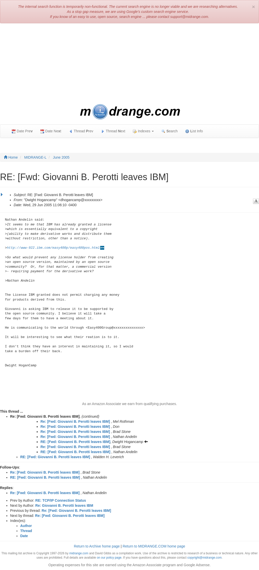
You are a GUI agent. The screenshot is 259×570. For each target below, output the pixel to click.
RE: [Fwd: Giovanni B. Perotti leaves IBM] (75, 442)
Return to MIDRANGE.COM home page (154, 546)
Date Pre (22, 131)
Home (11, 157)
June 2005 (61, 157)
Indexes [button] (143, 131)
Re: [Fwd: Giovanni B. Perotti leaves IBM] (75, 421)
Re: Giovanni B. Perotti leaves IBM (64, 505)
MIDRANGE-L (35, 157)
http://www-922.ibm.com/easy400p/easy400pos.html (53, 248)
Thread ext (113, 131)
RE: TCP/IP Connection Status (60, 500)
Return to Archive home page (97, 546)
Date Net (50, 131)
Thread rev (81, 131)
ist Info (194, 131)
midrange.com (78, 553)
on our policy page (109, 557)
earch (169, 131)
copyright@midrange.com (204, 557)
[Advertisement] (129, 63)
